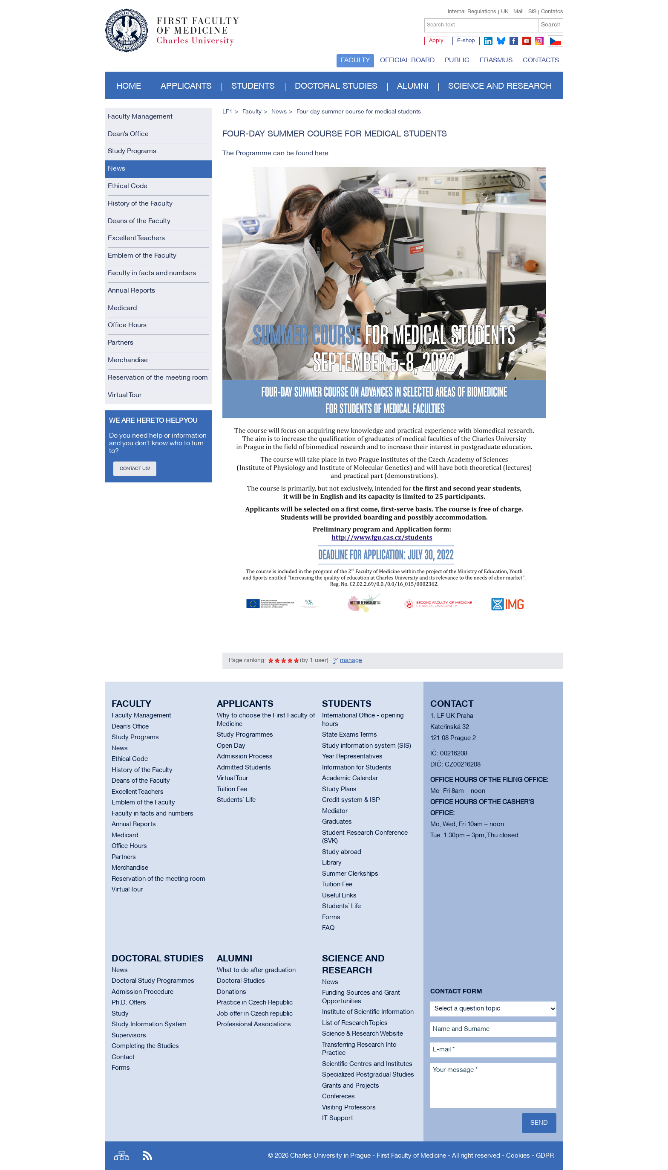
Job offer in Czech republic (255, 1014)
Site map (121, 1156)
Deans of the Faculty (139, 221)
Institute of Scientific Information (368, 1012)
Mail (518, 12)
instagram (539, 41)
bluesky (501, 41)
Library (332, 863)
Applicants (186, 86)
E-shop (466, 41)
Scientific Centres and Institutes (367, 1064)
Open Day (231, 746)
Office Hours (127, 325)
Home (128, 86)
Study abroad (341, 852)
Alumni (413, 86)
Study (120, 1014)
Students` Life (236, 800)
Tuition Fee (232, 790)
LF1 (227, 112)
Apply (436, 41)
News (116, 169)
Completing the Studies (145, 1046)
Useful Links (339, 896)
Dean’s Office (128, 134)
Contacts (541, 61)
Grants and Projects (350, 1086)
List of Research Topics (355, 1023)
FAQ (328, 928)
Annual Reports (131, 291)
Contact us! (135, 469)
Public (457, 61)
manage (351, 660)
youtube (526, 41)
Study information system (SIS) (366, 746)
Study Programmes (245, 735)
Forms (331, 917)
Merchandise (128, 360)
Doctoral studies (336, 86)
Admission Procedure (142, 992)
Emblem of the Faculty (142, 256)
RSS (147, 1156)
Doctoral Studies (241, 981)
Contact (123, 1057)
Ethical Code (127, 186)
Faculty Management (140, 117)
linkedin (488, 41)
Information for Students (357, 768)
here (321, 154)
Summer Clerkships (350, 874)
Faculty (355, 61)
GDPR (545, 1156)
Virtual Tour (124, 395)
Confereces (338, 1097)
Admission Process (245, 757)
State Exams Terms (349, 735)
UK (505, 12)
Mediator (335, 811)
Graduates (337, 822)
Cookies (518, 1156)
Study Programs (132, 151)
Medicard (122, 308)
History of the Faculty (140, 204)
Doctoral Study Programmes (153, 981)
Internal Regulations (472, 12)
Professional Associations (254, 1025)
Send (539, 1123)
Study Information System (149, 1025)
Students (253, 86)
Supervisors (129, 1036)
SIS (532, 12)
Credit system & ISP (351, 800)
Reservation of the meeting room (158, 378)
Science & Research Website (362, 1034)
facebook (514, 41)
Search (551, 25)
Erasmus (496, 61)
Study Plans (339, 790)
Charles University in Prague (202, 44)
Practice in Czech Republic (255, 1003)
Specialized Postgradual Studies (368, 1075)
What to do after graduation (256, 970)
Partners (120, 343)
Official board (407, 61)
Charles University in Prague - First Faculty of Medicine (368, 1156)
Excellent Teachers (136, 238)
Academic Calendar (350, 778)
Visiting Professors (349, 1108)
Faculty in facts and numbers (152, 273)
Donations (231, 992)
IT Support (337, 1118)
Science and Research (500, 86)
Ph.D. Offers (129, 1003)
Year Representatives (352, 757)
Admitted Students (244, 768)
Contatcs (552, 12)
